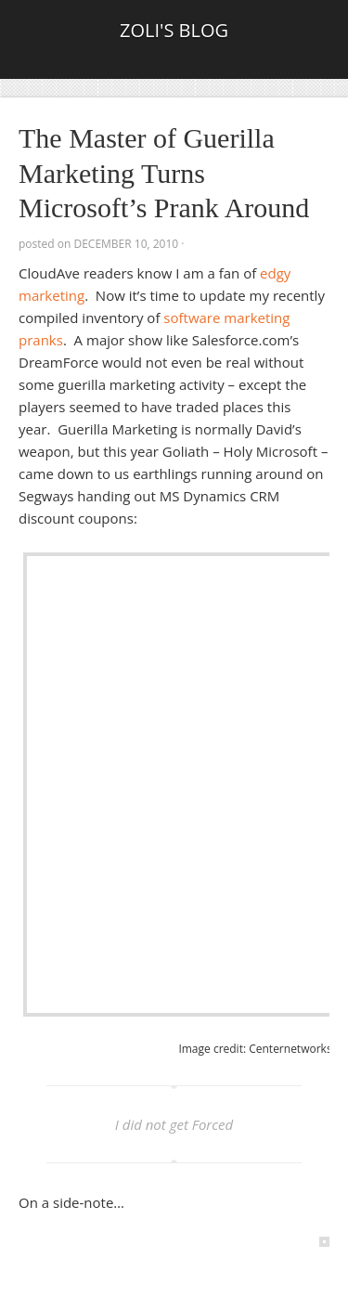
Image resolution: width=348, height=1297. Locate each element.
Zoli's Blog (174, 30)
